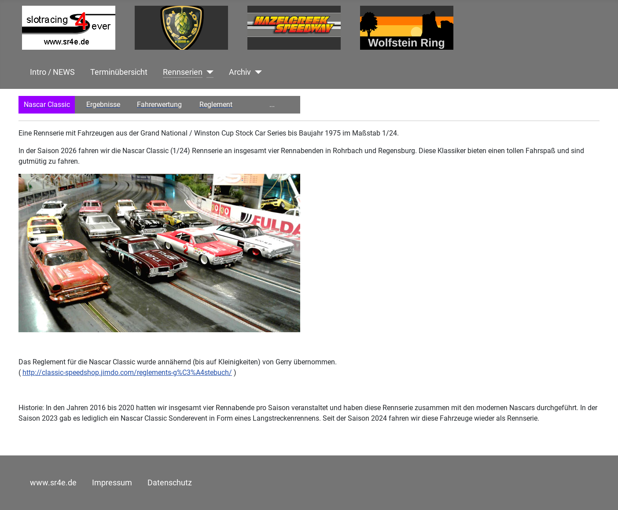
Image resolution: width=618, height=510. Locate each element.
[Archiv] (256, 72)
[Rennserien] (207, 72)
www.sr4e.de (53, 482)
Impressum (112, 482)
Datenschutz (169, 482)
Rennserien (182, 72)
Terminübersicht (118, 72)
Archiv (240, 72)
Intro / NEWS (52, 72)
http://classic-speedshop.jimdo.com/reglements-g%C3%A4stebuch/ (127, 372)
